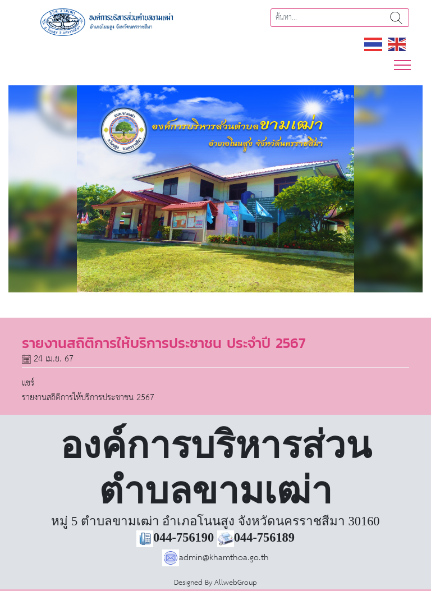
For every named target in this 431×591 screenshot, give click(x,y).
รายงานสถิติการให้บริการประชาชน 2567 (88, 398)
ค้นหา (396, 17)
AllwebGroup (235, 583)
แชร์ (28, 383)
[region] (215, 188)
